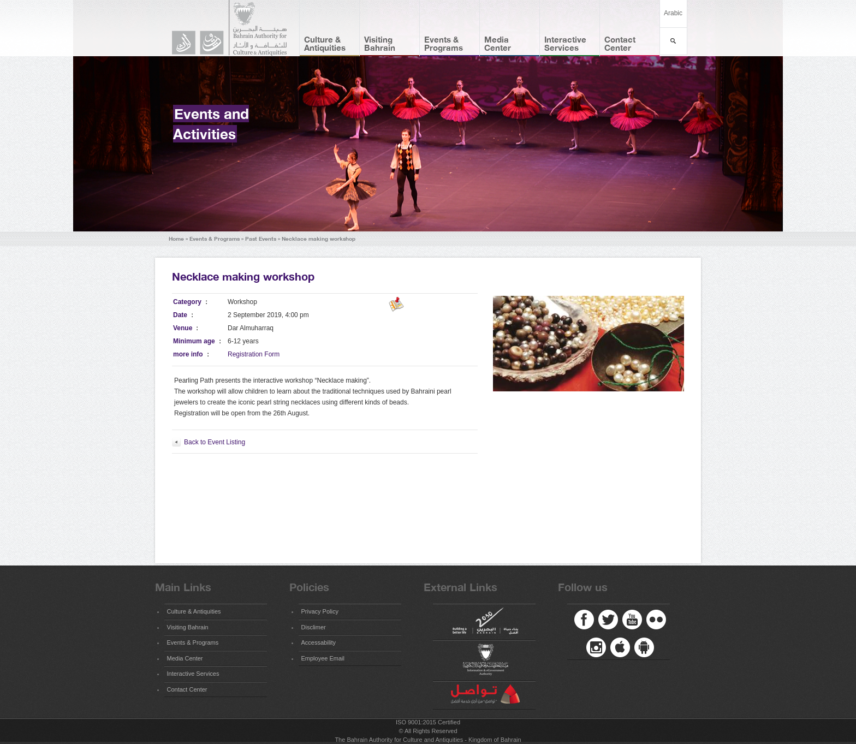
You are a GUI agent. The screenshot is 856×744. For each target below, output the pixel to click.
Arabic (673, 13)
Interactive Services (565, 43)
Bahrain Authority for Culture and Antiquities (234, 28)
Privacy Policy (319, 611)
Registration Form (254, 354)
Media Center (497, 43)
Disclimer (313, 627)
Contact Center (619, 43)
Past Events (260, 238)
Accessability (318, 642)
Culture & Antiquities (325, 43)
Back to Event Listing (214, 442)
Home (176, 238)
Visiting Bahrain (379, 43)
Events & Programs (443, 43)
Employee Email (322, 658)
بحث (673, 41)
